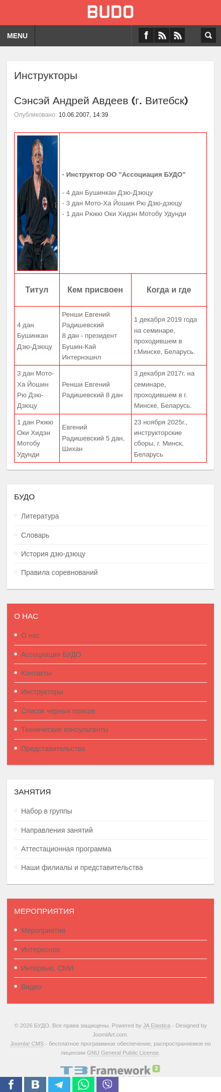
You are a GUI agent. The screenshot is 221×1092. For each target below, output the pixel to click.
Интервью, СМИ (47, 968)
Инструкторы (42, 692)
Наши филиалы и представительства (82, 867)
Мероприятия (43, 930)
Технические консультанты (64, 729)
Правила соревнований (59, 572)
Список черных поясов (58, 711)
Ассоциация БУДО (51, 654)
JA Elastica (157, 1026)
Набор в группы (46, 811)
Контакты (36, 673)
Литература (40, 516)
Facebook (146, 35)
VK (161, 35)
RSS (177, 35)
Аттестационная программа (66, 849)
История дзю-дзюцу (53, 554)
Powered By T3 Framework (110, 1071)
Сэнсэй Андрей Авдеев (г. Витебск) (101, 99)
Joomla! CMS (27, 1044)
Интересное (40, 949)
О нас (30, 635)
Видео (31, 987)
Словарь (35, 535)
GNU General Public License (123, 1053)
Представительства (53, 749)
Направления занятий (57, 830)
